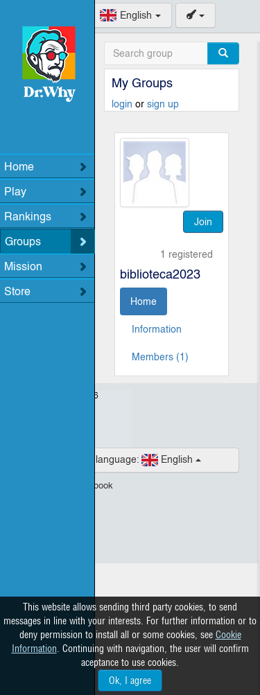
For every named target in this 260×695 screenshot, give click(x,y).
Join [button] (203, 221)
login (123, 103)
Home (143, 301)
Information (157, 329)
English (130, 460)
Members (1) (160, 356)
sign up (163, 103)
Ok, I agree (130, 680)
